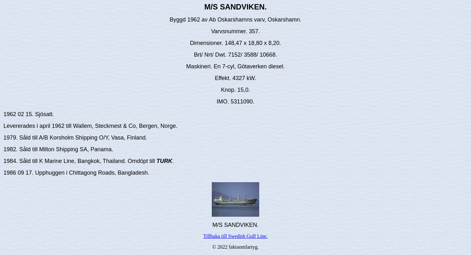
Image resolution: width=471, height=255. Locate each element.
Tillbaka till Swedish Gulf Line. (235, 236)
